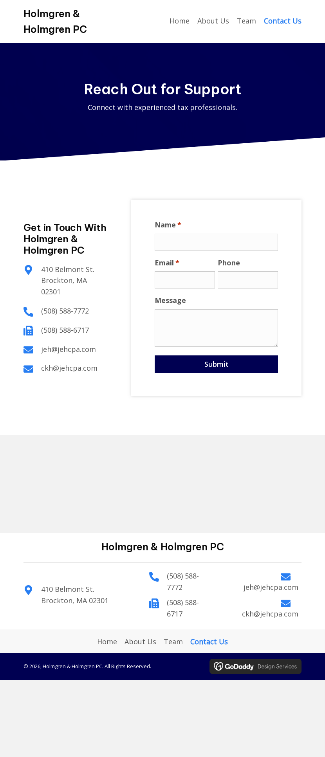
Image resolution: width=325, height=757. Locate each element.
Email (169, 263)
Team (173, 641)
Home (107, 641)
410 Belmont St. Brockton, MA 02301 (66, 281)
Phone (230, 262)
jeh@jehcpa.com (67, 349)
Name (170, 225)
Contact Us (209, 641)
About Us (140, 641)
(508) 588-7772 (64, 310)
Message (172, 300)
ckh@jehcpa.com (68, 368)
